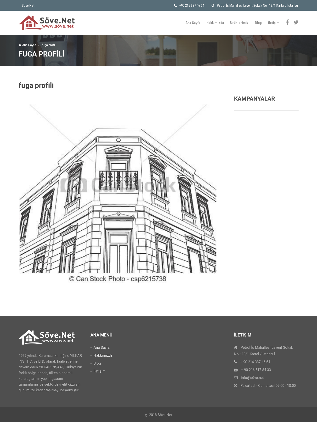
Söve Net (28, 5)
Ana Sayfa (192, 23)
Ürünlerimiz (239, 23)
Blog (258, 23)
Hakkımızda (215, 23)
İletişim (273, 23)
